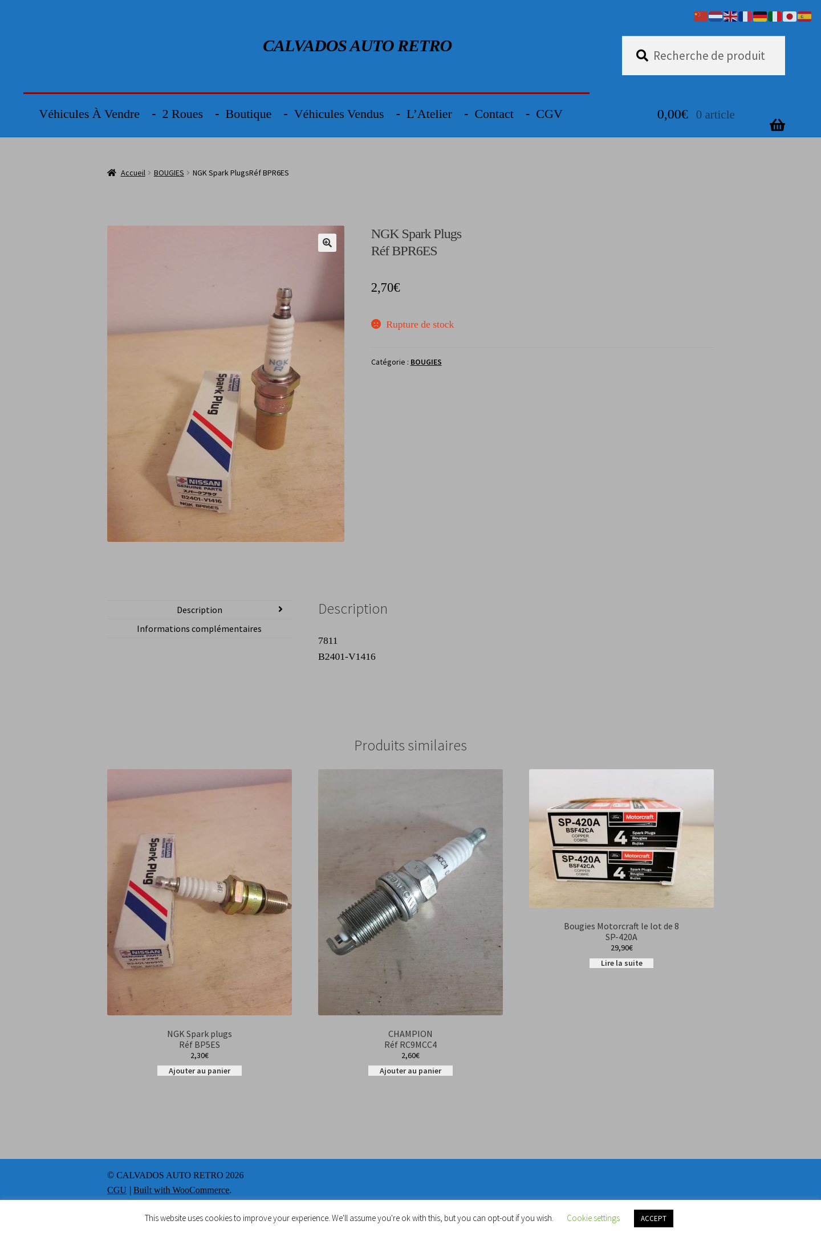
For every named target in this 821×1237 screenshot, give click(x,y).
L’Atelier (429, 114)
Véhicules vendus (339, 114)
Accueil (133, 173)
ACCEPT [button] (653, 1218)
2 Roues (183, 114)
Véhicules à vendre (89, 114)
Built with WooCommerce (181, 1190)
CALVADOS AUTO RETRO (357, 45)
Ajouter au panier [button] (199, 1070)
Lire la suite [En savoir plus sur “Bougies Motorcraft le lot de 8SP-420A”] (622, 963)
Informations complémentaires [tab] (199, 628)
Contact (493, 114)
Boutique (249, 114)
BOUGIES (169, 173)
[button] (327, 243)
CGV (549, 114)
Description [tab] (199, 609)
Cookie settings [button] (593, 1217)
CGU (117, 1190)
